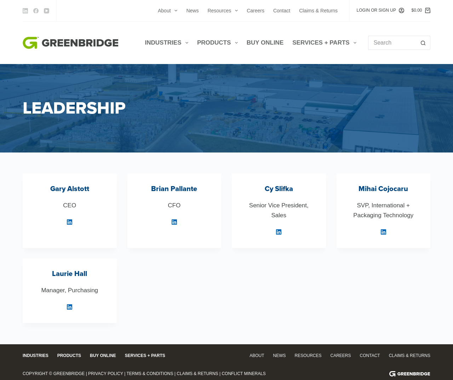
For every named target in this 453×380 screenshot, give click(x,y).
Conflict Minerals (243, 373)
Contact (281, 10)
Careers (255, 10)
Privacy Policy (105, 373)
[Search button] (423, 43)
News (192, 10)
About (169, 10)
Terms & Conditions (149, 373)
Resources (224, 10)
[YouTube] (46, 10)
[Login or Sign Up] (381, 10)
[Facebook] (36, 10)
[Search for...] (392, 43)
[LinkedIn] (25, 10)
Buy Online (265, 42)
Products (219, 43)
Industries (168, 43)
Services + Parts (325, 43)
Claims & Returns (318, 10)
